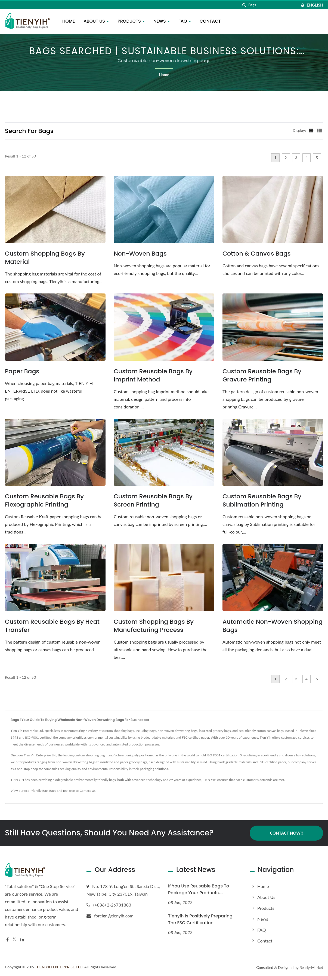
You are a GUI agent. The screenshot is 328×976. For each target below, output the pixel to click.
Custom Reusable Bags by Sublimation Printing (261, 500)
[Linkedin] (22, 939)
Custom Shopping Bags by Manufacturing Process (154, 626)
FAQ (184, 21)
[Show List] (319, 130)
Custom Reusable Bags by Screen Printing (153, 500)
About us (96, 21)
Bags (52, 791)
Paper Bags (22, 371)
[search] (244, 5)
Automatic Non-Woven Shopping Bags (272, 626)
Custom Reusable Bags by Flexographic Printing (44, 500)
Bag (45, 791)
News (161, 21)
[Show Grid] (311, 130)
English (315, 5)
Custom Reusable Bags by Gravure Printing (261, 375)
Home (68, 21)
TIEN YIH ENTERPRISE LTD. (59, 967)
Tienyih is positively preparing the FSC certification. (200, 919)
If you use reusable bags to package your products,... (198, 889)
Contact (210, 21)
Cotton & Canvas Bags (256, 254)
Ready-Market (311, 967)
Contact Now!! (286, 832)
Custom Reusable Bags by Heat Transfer (52, 626)
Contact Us (87, 791)
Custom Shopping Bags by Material (45, 258)
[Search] (272, 5)
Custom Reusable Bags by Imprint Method (153, 375)
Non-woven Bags (140, 254)
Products (131, 21)
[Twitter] (15, 939)
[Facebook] (7, 939)
